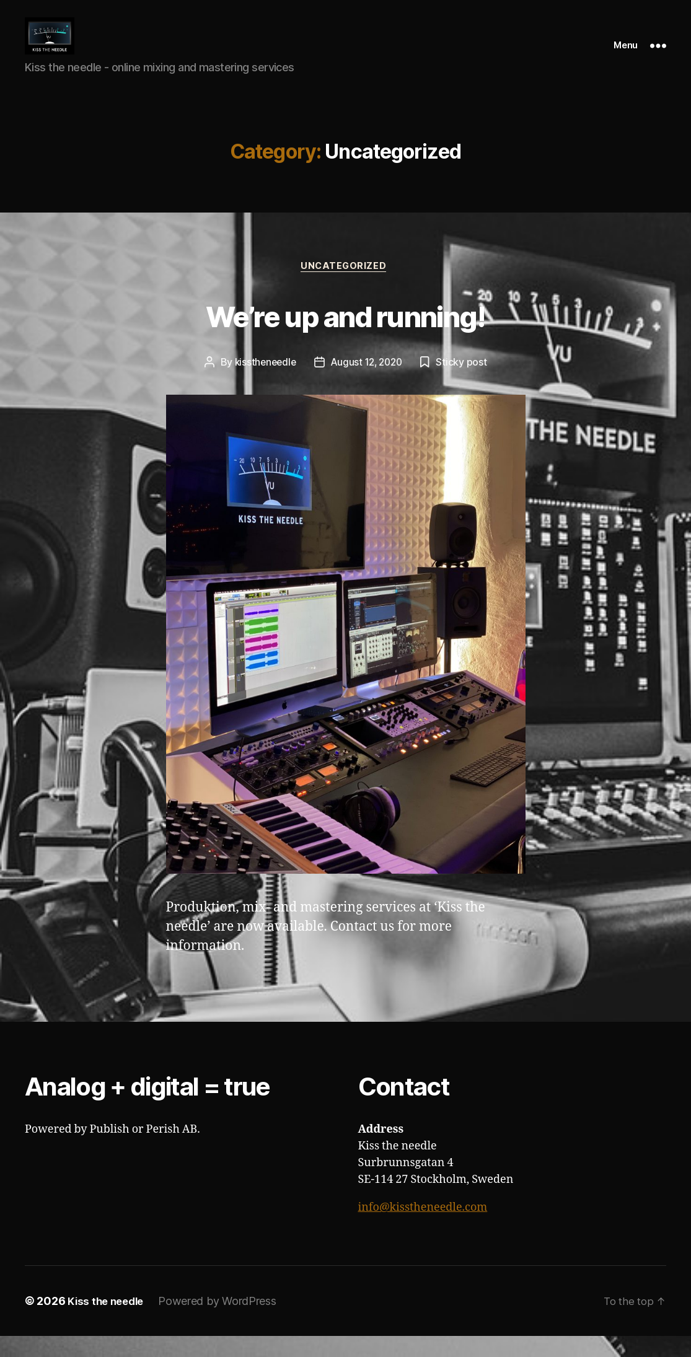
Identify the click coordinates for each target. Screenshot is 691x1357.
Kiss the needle (108, 1321)
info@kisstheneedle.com (423, 1228)
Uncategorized (345, 286)
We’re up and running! (345, 334)
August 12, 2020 (368, 383)
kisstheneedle (263, 383)
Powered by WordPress (223, 1321)
